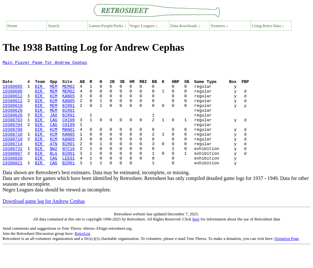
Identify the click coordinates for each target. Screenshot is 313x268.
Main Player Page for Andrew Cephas (45, 63)
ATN (53, 161)
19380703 (12, 132)
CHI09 (68, 132)
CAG (53, 132)
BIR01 (68, 115)
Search (53, 25)
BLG (53, 172)
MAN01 (68, 143)
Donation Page (286, 259)
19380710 (12, 149)
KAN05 (68, 103)
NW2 (53, 166)
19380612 (12, 103)
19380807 (12, 172)
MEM (53, 92)
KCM (53, 103)
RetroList (82, 254)
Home (12, 25)
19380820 (12, 178)
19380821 (12, 184)
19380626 (12, 126)
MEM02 (68, 92)
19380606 (12, 97)
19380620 (12, 120)
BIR (40, 92)
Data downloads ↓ (185, 25)
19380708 (12, 143)
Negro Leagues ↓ (144, 25)
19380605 (12, 92)
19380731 (12, 166)
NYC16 (68, 166)
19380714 (12, 161)
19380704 (12, 138)
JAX (53, 126)
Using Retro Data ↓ (268, 25)
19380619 (12, 115)
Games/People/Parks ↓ (107, 25)
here (195, 240)
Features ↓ (219, 25)
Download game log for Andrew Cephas (44, 222)
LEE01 (68, 178)
